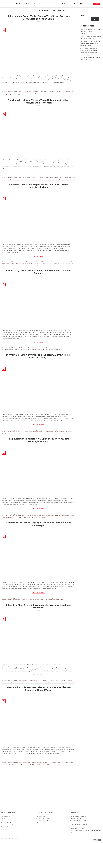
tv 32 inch (39, 599)
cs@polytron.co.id (80, 816)
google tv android (54, 514)
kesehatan (52, 680)
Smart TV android (11, 94)
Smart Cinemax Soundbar (24, 515)
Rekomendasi (69, 91)
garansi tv (18, 263)
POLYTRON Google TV (11, 515)
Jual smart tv (51, 91)
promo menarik (16, 431)
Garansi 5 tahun (40, 261)
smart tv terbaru (26, 764)
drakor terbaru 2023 (31, 598)
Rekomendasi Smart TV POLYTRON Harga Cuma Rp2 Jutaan (30, 93)
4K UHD (18, 347)
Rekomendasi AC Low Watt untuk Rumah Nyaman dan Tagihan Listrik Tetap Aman (89, 50)
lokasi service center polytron (56, 263)
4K (17, 514)
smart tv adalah (59, 515)
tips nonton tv (43, 179)
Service (64, 3)
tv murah (55, 599)
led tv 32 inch (32, 263)
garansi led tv (68, 261)
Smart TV (65, 93)
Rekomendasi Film (9, 349)
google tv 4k (45, 514)
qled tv (56, 177)
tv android (53, 179)
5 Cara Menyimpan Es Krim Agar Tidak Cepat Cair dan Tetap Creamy (90, 31)
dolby (42, 430)
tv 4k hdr (21, 517)
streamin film (14, 517)
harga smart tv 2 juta (41, 91)
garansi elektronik (50, 261)
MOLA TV (58, 762)
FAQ (37, 823)
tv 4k (48, 179)
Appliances (35, 3)
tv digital (37, 517)
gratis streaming (36, 762)
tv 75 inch (12, 433)
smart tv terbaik (32, 349)
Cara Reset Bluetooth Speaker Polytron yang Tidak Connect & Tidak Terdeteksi (90, 57)
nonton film (69, 680)
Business (76, 3)
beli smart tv (28, 261)
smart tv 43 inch (33, 265)
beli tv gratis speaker (34, 430)
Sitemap (4, 829)
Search (82, 15)
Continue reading (38, 86)
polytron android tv (15, 682)
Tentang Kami (5, 816)
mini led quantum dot (59, 347)
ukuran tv (64, 179)
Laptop (28, 3)
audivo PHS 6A (25, 430)
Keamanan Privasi (7, 825)
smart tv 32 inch (24, 265)
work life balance (55, 349)
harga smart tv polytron (50, 430)
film (36, 347)
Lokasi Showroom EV (42, 821)
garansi (34, 261)
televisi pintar (14, 179)
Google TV (25, 177)
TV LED (20, 94)
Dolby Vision (31, 347)
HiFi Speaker (60, 430)
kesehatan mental (60, 680)
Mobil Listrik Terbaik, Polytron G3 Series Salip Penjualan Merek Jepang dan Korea (90, 43)
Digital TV (25, 91)
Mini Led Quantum (49, 177)
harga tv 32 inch (63, 598)
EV (16, 3)
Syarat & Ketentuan (7, 827)
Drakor (24, 598)
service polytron (10, 265)
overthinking (5, 682)
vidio (47, 517)
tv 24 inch (34, 599)
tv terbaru (38, 764)
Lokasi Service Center (42, 818)
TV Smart (42, 517)
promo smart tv (25, 431)
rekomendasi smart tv (8, 93)
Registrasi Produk (41, 816)
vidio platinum (45, 764)
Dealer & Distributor (7, 823)
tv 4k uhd (26, 517)
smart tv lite (67, 177)
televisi (8, 179)
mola (3, 515)
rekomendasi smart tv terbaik (54, 93)
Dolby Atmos (24, 347)
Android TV (19, 91)
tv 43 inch (44, 599)
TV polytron (59, 179)
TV (19, 3)
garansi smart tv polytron (8, 263)
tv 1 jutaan (28, 599)
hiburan (40, 680)
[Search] (81, 3)
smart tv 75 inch (24, 349)
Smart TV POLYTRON (52, 431)
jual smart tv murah (60, 91)
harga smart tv (32, 91)
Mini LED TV (69, 347)
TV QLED (17, 433)
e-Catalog (70, 3)
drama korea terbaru (42, 598)
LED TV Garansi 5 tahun (42, 263)
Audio (23, 3)
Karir (2, 821)
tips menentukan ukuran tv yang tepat (29, 179)
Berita (9, 91)
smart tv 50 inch (50, 515)
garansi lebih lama (60, 261)
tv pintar (60, 599)
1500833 (78, 818)
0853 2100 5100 (81, 821)
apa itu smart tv (20, 261)
